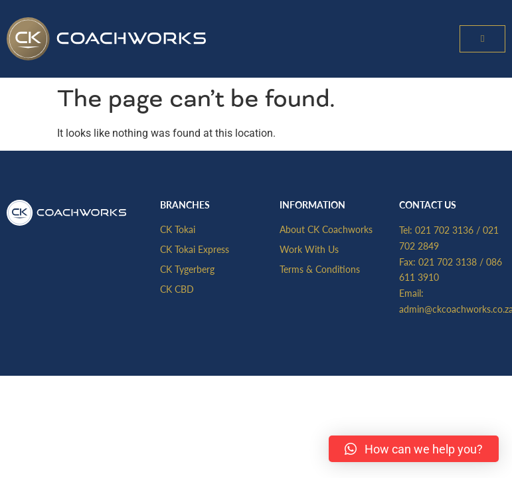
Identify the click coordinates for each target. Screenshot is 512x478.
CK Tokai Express (194, 249)
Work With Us (309, 249)
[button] (482, 38)
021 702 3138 (447, 261)
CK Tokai (177, 229)
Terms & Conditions (320, 269)
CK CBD (177, 288)
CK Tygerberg (187, 269)
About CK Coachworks (326, 229)
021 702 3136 (444, 229)
